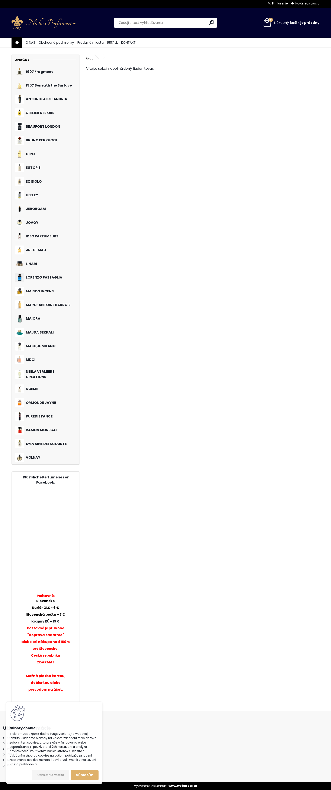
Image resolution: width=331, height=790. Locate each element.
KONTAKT (128, 42)
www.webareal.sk (182, 786)
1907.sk (112, 42)
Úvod (89, 58)
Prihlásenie (280, 3)
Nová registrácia (307, 3)
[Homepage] (17, 43)
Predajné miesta (90, 42)
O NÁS (30, 42)
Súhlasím (84, 775)
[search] (211, 22)
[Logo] (43, 23)
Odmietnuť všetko (50, 775)
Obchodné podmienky (56, 42)
